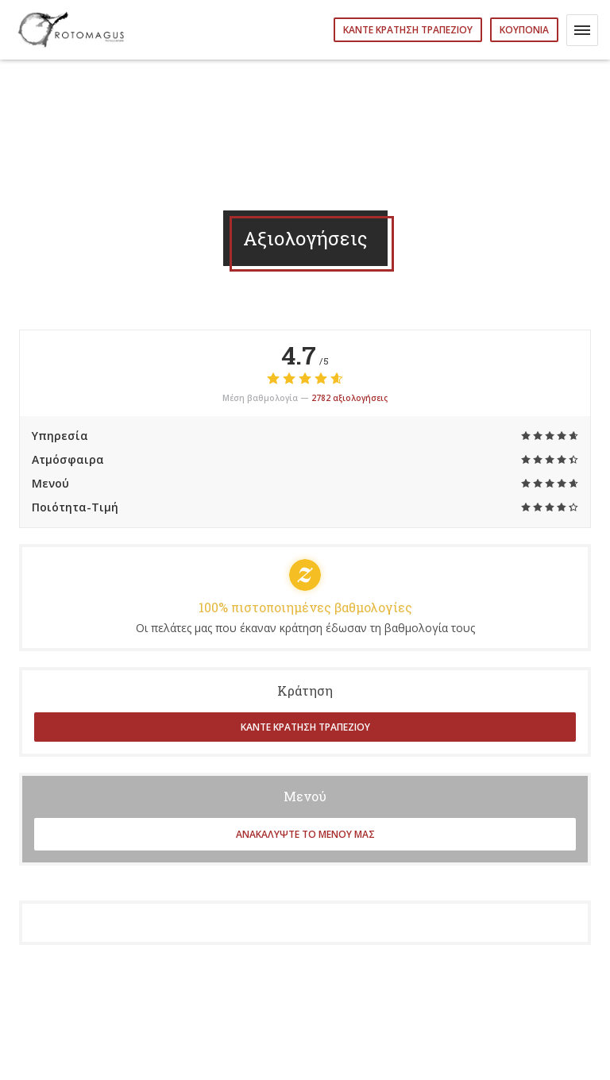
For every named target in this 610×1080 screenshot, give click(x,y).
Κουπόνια (524, 30)
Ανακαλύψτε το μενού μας (305, 834)
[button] (582, 30)
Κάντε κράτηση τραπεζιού (408, 30)
